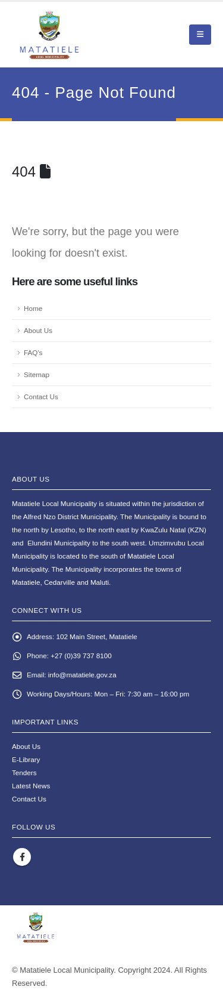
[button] (200, 34)
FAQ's (33, 352)
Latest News (31, 786)
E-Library (26, 759)
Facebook (22, 857)
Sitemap (36, 374)
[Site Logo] (77, 35)
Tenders (24, 772)
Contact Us (41, 396)
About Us (38, 330)
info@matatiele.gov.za (82, 675)
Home (33, 308)
